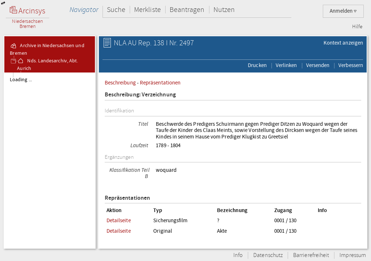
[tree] (49, 160)
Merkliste (147, 9)
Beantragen (187, 9)
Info (238, 255)
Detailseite (119, 220)
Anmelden (343, 11)
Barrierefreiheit (311, 255)
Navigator (84, 9)
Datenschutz (268, 255)
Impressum (352, 255)
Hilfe (357, 27)
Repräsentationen (160, 82)
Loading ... (21, 79)
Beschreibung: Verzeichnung (140, 95)
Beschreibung (120, 82)
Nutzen (224, 9)
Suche (116, 9)
